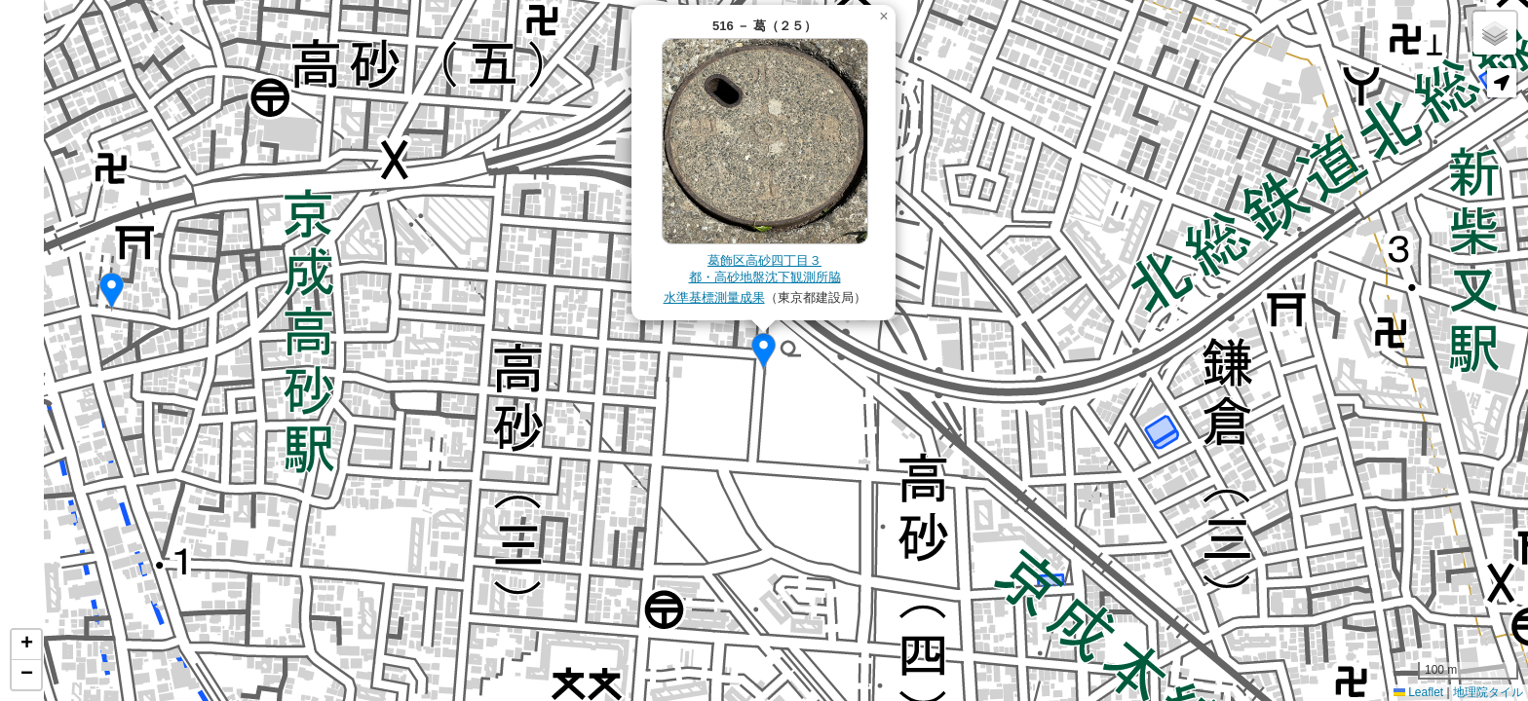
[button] (111, 292)
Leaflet (1418, 692)
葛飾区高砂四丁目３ (764, 260)
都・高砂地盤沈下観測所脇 (765, 277)
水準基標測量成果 (714, 297)
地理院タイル (1488, 692)
